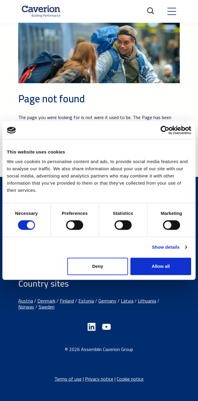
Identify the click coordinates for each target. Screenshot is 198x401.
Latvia (127, 300)
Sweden (46, 306)
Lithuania (147, 300)
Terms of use (68, 378)
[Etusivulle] (41, 11)
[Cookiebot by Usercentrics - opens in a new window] (165, 130)
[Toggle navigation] (172, 11)
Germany (107, 300)
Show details (166, 247)
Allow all (161, 266)
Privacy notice (99, 378)
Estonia (86, 300)
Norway (26, 306)
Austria (25, 300)
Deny (97, 266)
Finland (67, 300)
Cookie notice (130, 378)
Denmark (46, 300)
